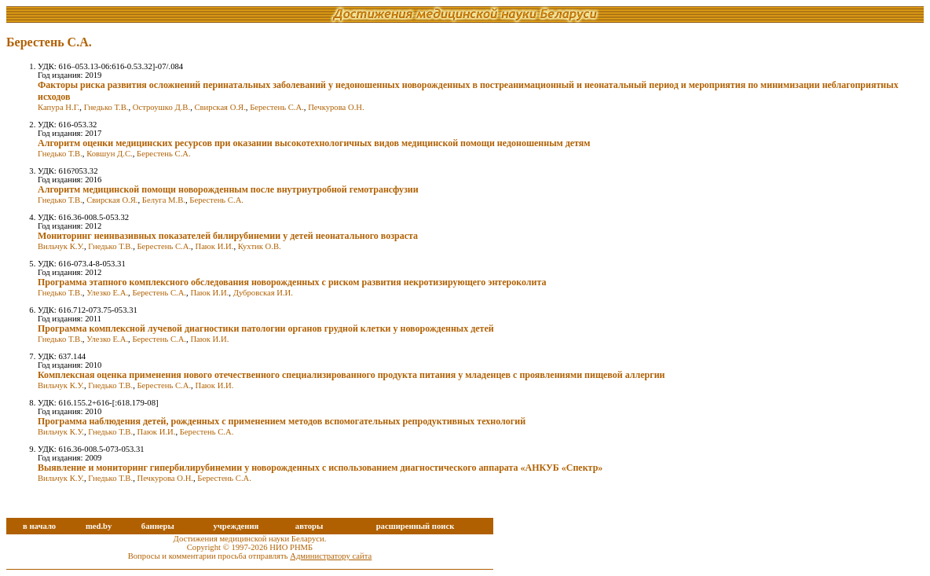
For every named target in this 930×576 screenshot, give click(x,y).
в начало (39, 526)
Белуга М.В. (163, 200)
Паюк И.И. (214, 246)
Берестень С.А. (277, 107)
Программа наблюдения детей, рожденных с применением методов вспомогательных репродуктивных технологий (281, 421)
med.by (99, 526)
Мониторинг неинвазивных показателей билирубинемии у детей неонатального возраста (228, 235)
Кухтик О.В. (259, 246)
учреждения (235, 526)
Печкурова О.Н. (336, 107)
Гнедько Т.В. (106, 107)
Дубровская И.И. (263, 292)
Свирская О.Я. (219, 107)
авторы (309, 526)
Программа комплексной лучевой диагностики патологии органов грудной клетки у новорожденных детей (266, 328)
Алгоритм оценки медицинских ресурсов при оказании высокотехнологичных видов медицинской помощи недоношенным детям (314, 143)
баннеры (157, 526)
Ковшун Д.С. (109, 153)
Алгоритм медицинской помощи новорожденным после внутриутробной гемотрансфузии (228, 189)
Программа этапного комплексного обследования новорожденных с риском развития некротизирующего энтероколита (292, 282)
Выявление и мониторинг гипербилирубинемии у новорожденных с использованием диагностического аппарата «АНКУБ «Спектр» (320, 467)
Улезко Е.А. (107, 292)
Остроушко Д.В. (161, 107)
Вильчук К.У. (61, 246)
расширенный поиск (415, 526)
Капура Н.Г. (58, 107)
